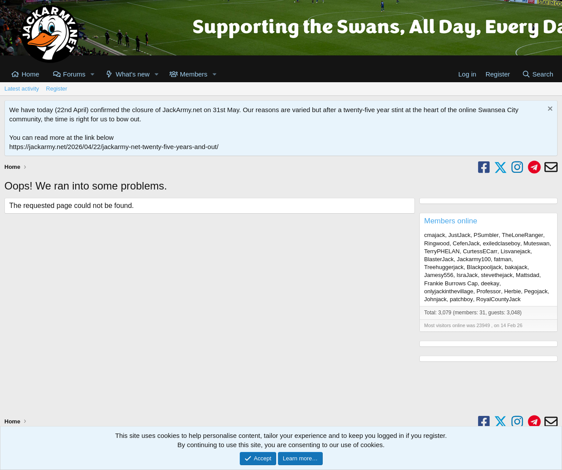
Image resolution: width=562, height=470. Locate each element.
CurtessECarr (480, 251)
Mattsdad (527, 275)
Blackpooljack (484, 267)
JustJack (459, 235)
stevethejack (496, 275)
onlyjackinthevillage (448, 291)
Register (56, 88)
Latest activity (21, 88)
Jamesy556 (438, 275)
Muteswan (536, 243)
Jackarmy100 (473, 259)
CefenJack (466, 243)
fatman (503, 259)
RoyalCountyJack (498, 299)
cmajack (434, 235)
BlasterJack (439, 259)
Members (194, 74)
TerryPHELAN (442, 251)
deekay (490, 283)
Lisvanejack (515, 251)
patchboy (461, 299)
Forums (74, 74)
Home (30, 74)
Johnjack (435, 299)
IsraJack (467, 275)
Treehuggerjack (444, 267)
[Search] (538, 74)
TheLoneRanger (522, 235)
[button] (92, 74)
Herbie (512, 291)
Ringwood (437, 243)
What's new (133, 74)
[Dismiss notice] (549, 109)
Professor (488, 291)
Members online (450, 221)
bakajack (516, 267)
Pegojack (536, 291)
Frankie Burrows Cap (451, 283)
